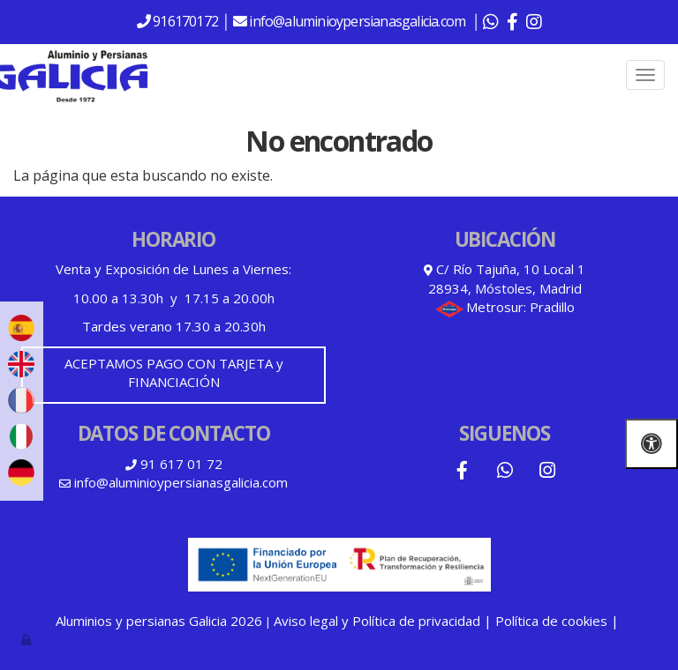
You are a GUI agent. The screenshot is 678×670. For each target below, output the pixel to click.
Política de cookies (551, 620)
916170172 (184, 21)
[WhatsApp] (505, 472)
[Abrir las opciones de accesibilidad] (651, 444)
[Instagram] (547, 472)
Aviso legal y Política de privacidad (377, 620)
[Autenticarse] (27, 639)
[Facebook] (461, 472)
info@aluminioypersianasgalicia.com (358, 21)
